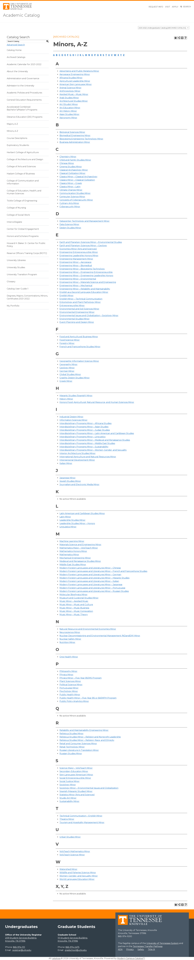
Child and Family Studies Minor (75, 160)
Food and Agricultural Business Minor (78, 336)
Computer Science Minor (72, 196)
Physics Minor (66, 674)
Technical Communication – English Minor (80, 816)
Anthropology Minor (69, 91)
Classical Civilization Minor (72, 173)
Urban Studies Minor (70, 837)
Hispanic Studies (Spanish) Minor (75, 395)
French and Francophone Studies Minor (79, 346)
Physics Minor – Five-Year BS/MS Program (80, 678)
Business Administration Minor (74, 142)
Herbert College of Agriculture (23, 152)
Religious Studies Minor (71, 733)
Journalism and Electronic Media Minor (79, 484)
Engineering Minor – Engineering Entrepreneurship (86, 272)
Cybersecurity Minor (69, 206)
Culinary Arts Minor (69, 203)
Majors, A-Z (12, 124)
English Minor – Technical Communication (80, 299)
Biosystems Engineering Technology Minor (81, 139)
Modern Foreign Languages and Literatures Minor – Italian (89, 581)
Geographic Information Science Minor (79, 361)
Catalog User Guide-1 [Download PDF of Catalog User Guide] (17, 289)
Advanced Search (16, 45)
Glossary (11, 281)
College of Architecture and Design (25, 159)
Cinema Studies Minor (70, 166)
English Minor (66, 295)
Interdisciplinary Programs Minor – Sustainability (83, 446)
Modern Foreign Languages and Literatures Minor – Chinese (90, 568)
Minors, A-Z (12, 131)
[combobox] (163, 27)
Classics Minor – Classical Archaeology (78, 176)
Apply (175, 7)
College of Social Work (18, 215)
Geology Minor (67, 368)
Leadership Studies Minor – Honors (77, 523)
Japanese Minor (67, 478)
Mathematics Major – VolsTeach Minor (78, 548)
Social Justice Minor (69, 781)
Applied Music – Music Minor (73, 94)
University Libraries (16, 260)
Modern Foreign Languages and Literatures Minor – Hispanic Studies (94, 578)
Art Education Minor (69, 107)
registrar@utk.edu (21, 950)
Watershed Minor (68, 869)
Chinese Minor (66, 163)
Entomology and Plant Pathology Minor (80, 302)
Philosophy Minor (68, 671)
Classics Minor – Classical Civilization (77, 180)
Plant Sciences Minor (70, 681)
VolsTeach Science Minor (72, 855)
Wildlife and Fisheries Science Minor (77, 872)
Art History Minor (68, 111)
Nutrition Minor (67, 642)
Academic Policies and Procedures (24, 92)
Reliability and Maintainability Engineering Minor (83, 730)
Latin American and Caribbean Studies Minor (82, 513)
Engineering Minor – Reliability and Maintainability (84, 289)
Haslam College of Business (21, 173)
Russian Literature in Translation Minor (79, 750)
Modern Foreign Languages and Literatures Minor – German (90, 574)
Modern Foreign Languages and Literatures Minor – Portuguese (92, 588)
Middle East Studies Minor (72, 564)
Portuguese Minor (68, 688)
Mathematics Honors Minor (73, 551)
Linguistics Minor (67, 527)
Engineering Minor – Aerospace (75, 262)
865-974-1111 (19, 947)
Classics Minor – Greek (70, 183)
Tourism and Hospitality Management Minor (81, 822)
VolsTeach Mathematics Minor (74, 851)
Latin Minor (65, 517)
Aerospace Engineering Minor (74, 74)
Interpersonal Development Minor (77, 460)
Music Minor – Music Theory (73, 614)
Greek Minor (65, 381)
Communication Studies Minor (75, 193)
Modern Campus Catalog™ (131, 958)
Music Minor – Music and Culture (76, 604)
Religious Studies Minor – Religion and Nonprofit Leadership (90, 737)
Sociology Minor (67, 784)
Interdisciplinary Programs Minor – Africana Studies (85, 423)
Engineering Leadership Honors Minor (78, 255)
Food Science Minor (69, 340)
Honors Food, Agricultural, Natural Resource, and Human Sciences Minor (96, 402)
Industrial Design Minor (71, 416)
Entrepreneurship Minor (72, 305)
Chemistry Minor (67, 156)
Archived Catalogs (16, 57)
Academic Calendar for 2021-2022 (24, 64)
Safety (141, 949)
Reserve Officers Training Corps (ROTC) (27, 253)
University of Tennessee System (162, 943)
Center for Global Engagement (23, 229)
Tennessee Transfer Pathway (147, 946)
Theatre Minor (66, 819)
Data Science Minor (69, 224)
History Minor (66, 399)
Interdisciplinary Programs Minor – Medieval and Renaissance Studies (94, 440)
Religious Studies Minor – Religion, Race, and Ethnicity (86, 740)
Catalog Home (14, 50)
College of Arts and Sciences (21, 166)
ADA (120, 949)
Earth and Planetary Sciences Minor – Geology (83, 245)
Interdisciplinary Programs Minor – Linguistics (82, 436)
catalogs (56, 958)
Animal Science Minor (70, 87)
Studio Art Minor (67, 798)
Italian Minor (65, 463)
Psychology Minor (68, 691)
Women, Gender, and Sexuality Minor (78, 876)
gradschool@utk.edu (76, 950)
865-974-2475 (72, 947)
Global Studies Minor (70, 374)
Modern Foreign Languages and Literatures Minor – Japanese (90, 584)
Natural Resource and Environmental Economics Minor (87, 629)
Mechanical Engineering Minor (75, 558)
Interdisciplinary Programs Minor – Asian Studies (83, 426)
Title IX (151, 949)
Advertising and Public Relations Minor (79, 71)
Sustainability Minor (69, 801)
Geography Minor (68, 364)
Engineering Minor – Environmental (77, 279)
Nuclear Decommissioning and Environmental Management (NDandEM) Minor (99, 635)
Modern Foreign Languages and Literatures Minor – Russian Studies (94, 591)
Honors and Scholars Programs (22, 236)
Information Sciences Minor (73, 420)
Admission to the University (20, 85)
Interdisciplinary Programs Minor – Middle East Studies (87, 443)
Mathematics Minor (69, 554)
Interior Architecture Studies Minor (77, 453)
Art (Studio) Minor (68, 104)
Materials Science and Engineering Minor (80, 544)
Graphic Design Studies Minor (74, 378)
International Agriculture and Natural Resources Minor (87, 456)
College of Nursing (16, 208)
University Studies (16, 267)
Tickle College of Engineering (22, 200)
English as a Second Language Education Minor (83, 292)
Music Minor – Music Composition (76, 611)
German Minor (66, 371)
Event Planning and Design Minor (76, 322)
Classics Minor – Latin (69, 186)
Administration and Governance (23, 78)
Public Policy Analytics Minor (74, 701)
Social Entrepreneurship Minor (75, 778)
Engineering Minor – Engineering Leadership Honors (86, 275)
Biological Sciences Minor (72, 132)
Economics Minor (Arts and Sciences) (78, 249)
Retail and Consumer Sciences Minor (78, 743)
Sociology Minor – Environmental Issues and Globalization (88, 788)
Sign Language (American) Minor (76, 774)
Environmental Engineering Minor (76, 312)
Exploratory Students (18, 145)
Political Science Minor (70, 684)
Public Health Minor (69, 694)
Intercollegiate (14, 222)
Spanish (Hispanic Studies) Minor (75, 791)
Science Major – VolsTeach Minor (76, 768)
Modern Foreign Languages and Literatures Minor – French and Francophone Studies (103, 571)
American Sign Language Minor (75, 84)
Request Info (156, 7)
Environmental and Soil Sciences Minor (79, 309)
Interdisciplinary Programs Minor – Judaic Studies (84, 430)
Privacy (130, 949)
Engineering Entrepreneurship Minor (78, 252)
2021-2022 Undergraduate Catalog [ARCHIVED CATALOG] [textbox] (162, 28)
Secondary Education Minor (73, 771)
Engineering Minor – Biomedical (75, 265)
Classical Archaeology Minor (73, 170)
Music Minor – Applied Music (73, 601)
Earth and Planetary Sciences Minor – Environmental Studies (90, 242)
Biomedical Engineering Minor (74, 135)
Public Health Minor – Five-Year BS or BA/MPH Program (87, 698)
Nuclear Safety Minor (70, 639)
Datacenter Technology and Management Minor (84, 221)
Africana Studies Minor (70, 77)
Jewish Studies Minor (70, 481)
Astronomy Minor (68, 117)
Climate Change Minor (70, 190)
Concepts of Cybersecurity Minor (76, 200)
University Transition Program (22, 274)
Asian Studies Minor (69, 114)
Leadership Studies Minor (72, 520)
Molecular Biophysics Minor (73, 594)
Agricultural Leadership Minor (74, 81)
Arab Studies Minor (69, 97)
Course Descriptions (17, 138)
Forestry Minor (66, 343)
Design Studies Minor (70, 228)
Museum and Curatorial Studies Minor (78, 598)
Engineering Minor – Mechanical (75, 285)
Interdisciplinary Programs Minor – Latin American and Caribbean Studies (96, 433)
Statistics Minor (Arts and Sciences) (77, 794)
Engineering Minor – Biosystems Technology (82, 269)
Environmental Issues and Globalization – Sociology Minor (88, 315)
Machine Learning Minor (71, 541)
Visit (167, 7)
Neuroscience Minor (69, 632)
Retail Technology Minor (72, 747)
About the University (17, 71)
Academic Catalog (22, 15)
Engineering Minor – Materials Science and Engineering (87, 282)
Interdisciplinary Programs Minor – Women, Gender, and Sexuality (93, 450)
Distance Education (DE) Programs (24, 117)
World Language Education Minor (76, 879)
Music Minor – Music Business (74, 608)
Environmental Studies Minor (74, 319)
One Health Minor (68, 657)
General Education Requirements (24, 100)
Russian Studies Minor (70, 753)
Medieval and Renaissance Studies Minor (80, 561)
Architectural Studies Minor (73, 101)
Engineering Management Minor (76, 259)
